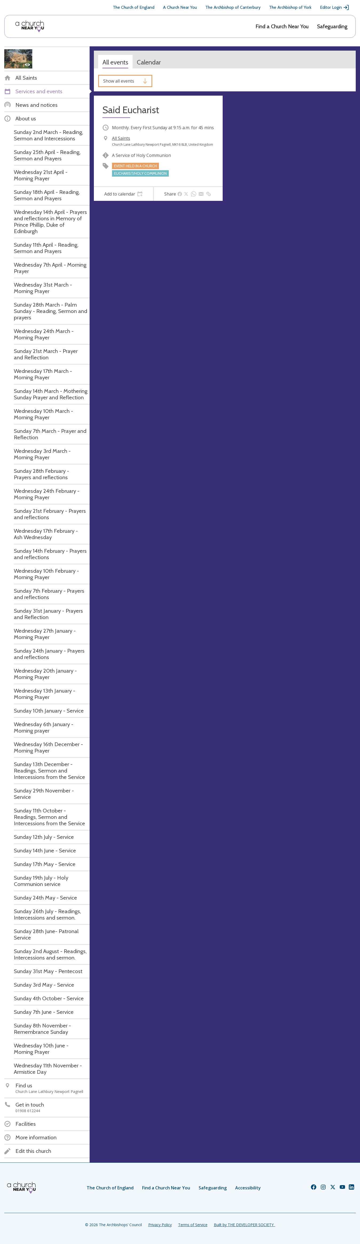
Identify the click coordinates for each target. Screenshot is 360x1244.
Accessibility (248, 1188)
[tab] (123, 194)
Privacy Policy (160, 1224)
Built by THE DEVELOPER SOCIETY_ (244, 1224)
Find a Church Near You (282, 26)
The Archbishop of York (290, 7)
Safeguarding (332, 26)
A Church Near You (180, 7)
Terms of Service (192, 1224)
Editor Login (334, 7)
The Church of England (133, 7)
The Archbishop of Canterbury (233, 7)
